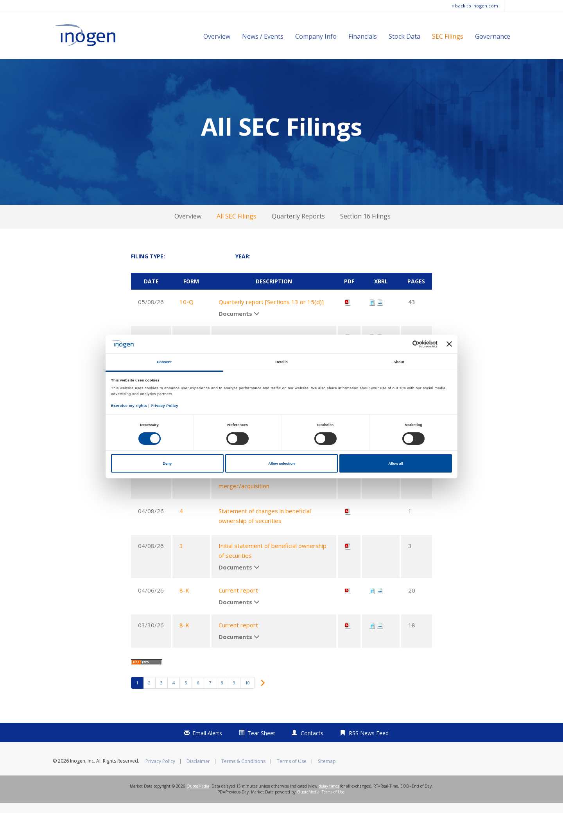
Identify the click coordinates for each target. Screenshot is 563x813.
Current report (238, 600)
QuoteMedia (197, 796)
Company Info (316, 36)
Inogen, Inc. (82, 771)
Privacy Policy (160, 771)
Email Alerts (207, 743)
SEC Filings (447, 36)
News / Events (262, 36)
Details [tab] (281, 362)
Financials (362, 36)
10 (247, 693)
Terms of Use (292, 771)
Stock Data (404, 36)
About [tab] (398, 362)
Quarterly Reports (298, 226)
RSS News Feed (369, 743)
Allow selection (281, 464)
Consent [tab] (164, 362)
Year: (243, 266)
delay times (329, 796)
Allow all (395, 464)
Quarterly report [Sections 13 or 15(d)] (271, 312)
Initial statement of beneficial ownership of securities (272, 560)
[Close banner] (449, 344)
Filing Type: (148, 266)
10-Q (186, 312)
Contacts (312, 743)
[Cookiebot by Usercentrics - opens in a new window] (403, 344)
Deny (167, 464)
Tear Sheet (261, 743)
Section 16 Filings (365, 226)
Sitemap (327, 771)
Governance (492, 36)
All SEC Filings (236, 226)
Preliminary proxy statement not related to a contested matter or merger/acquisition (273, 486)
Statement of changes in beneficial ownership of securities (265, 525)
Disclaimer (198, 771)
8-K (184, 600)
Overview (216, 36)
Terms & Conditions (243, 771)
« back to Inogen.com (475, 6)
